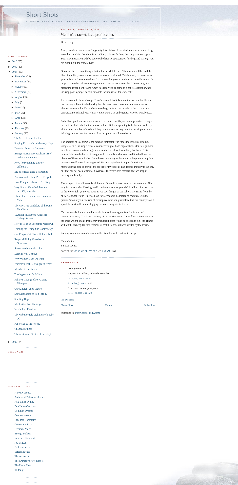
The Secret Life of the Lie (27, 138)
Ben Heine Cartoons (25, 406)
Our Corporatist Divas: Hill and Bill (33, 234)
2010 (15, 61)
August (19, 97)
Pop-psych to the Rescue (27, 323)
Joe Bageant (21, 442)
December (20, 76)
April (18, 117)
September (21, 92)
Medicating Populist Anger (28, 304)
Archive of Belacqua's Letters (30, 397)
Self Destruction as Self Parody (30, 293)
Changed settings (23, 328)
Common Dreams (24, 410)
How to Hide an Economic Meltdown (33, 223)
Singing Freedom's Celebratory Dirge (33, 143)
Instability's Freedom (25, 309)
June (17, 107)
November (21, 81)
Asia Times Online (24, 401)
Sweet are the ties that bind (28, 248)
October (19, 86)
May (17, 112)
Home (108, 305)
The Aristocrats (22, 456)
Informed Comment (25, 438)
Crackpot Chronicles (25, 419)
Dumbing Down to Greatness (29, 148)
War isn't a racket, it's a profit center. (33, 263)
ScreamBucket (22, 451)
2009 (15, 66)
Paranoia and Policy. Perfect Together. (34, 177)
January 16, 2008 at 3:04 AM (80, 293)
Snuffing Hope (22, 299)
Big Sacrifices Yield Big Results (31, 171)
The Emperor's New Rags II (29, 460)
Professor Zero (22, 447)
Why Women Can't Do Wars (29, 258)
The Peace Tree (23, 465)
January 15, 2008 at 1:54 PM (79, 278)
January (19, 133)
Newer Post (67, 305)
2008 (15, 71)
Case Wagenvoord (77, 283)
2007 (15, 341)
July (17, 102)
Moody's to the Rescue (26, 269)
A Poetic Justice (23, 392)
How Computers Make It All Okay (32, 182)
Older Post (149, 305)
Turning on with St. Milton (28, 274)
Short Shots (42, 14)
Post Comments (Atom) (87, 312)
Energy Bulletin (23, 433)
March (18, 123)
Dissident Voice (23, 429)
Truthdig (19, 469)
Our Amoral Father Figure (28, 288)
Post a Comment (67, 300)
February (20, 128)
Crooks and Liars (23, 424)
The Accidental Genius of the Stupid (33, 334)
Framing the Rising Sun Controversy (33, 228)
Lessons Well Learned (25, 253)
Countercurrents (23, 415)
